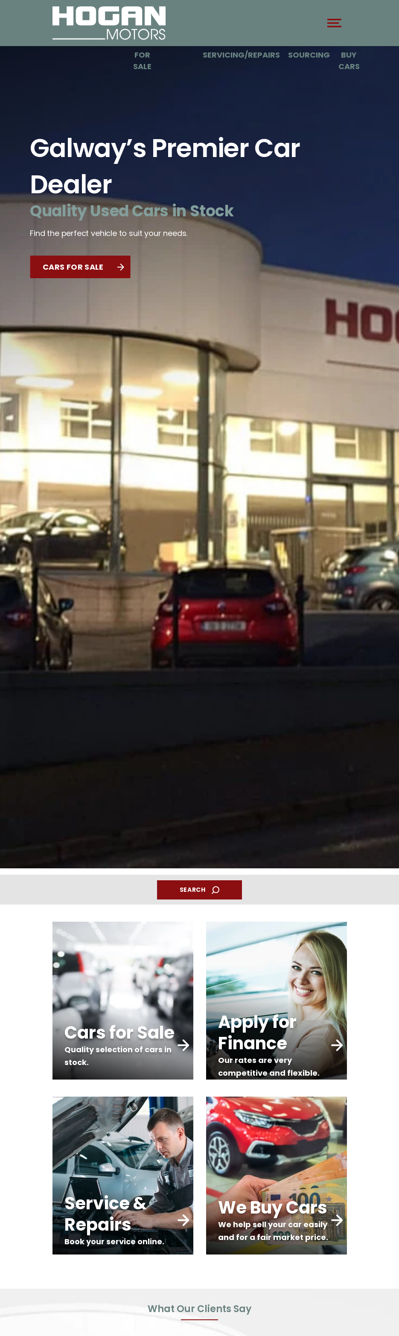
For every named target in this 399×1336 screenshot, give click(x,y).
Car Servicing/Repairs (241, 49)
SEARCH (200, 889)
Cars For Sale (142, 55)
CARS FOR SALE (83, 267)
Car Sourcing (309, 49)
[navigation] (334, 25)
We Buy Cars (349, 55)
